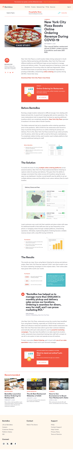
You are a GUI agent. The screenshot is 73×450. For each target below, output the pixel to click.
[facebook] (8, 73)
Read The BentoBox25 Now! (51, 1)
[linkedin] (10, 73)
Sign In (69, 7)
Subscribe (64, 13)
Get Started (42, 98)
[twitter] (5, 73)
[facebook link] (15, 444)
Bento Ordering (39, 341)
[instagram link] (3, 444)
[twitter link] (7, 444)
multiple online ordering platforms (50, 168)
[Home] (7, 7)
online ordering (48, 72)
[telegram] (13, 73)
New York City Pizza (55, 120)
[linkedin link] (11, 444)
